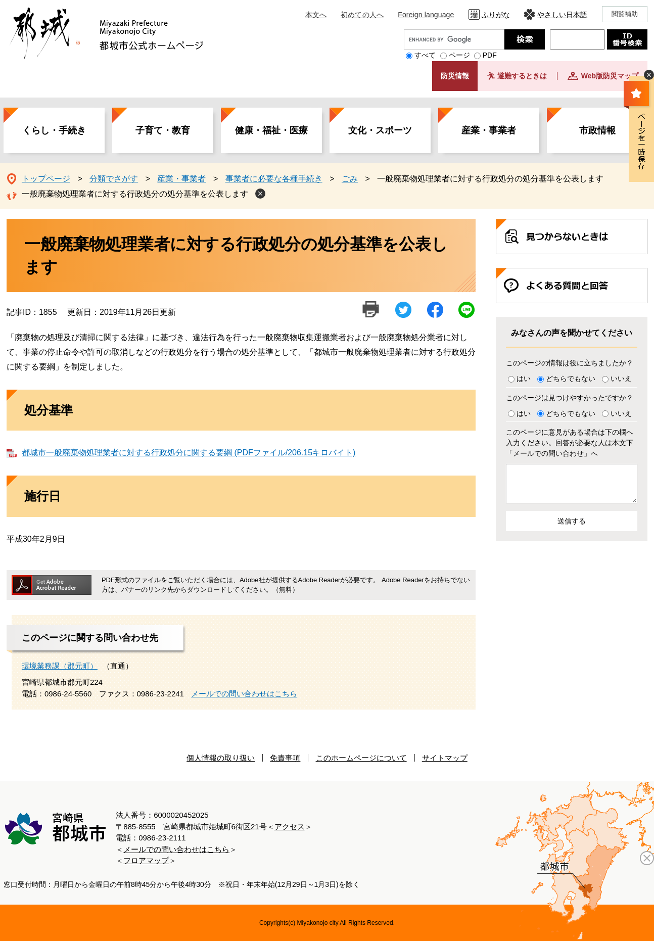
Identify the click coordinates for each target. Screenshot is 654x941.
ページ (459, 55)
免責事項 (285, 758)
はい (524, 378)
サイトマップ (445, 758)
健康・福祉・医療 (271, 130)
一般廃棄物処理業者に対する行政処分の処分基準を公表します (135, 194)
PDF (490, 55)
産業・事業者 (488, 130)
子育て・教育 (162, 130)
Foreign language (426, 15)
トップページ (46, 178)
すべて (425, 55)
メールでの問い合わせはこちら (244, 693)
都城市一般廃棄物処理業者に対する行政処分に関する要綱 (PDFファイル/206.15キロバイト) (188, 452)
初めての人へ (362, 15)
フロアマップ (146, 860)
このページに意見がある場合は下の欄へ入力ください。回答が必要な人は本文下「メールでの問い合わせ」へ (569, 442)
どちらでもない (570, 378)
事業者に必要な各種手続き (273, 178)
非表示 (649, 75)
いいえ (621, 378)
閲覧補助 (625, 14)
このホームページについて (361, 758)
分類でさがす (113, 178)
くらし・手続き (54, 130)
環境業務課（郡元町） (60, 666)
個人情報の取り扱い (220, 758)
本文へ (315, 15)
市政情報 (597, 130)
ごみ (350, 178)
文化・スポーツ (380, 130)
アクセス (289, 826)
